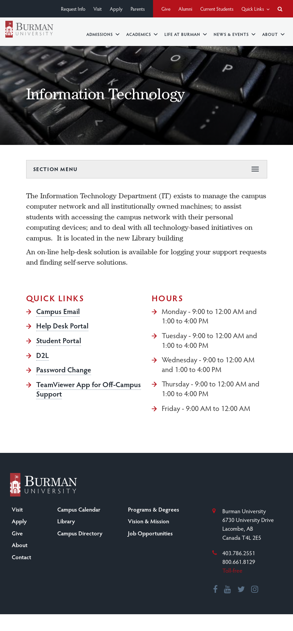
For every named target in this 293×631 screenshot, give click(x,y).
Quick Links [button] (255, 8)
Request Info (73, 8)
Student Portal (58, 340)
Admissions (103, 34)
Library (66, 521)
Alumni (185, 8)
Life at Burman (185, 34)
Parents (138, 8)
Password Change (63, 369)
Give (165, 8)
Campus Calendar (78, 509)
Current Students (216, 8)
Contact (21, 557)
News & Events (234, 34)
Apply (116, 8)
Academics (142, 34)
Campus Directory (79, 533)
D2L (42, 355)
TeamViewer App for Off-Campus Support (88, 389)
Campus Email (58, 311)
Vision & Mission (148, 521)
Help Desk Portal (62, 325)
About (273, 34)
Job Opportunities (150, 533)
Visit (97, 8)
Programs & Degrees (153, 509)
